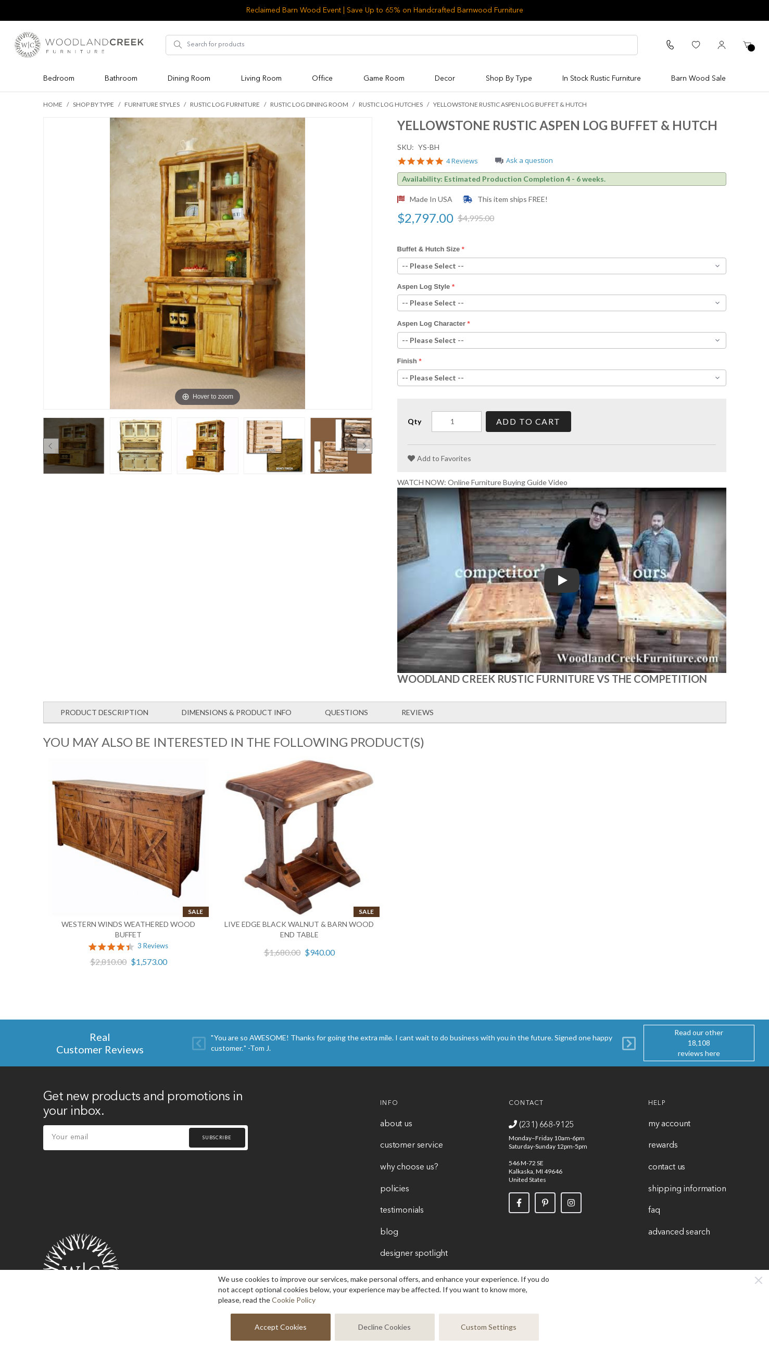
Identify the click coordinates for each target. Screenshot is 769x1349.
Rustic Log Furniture (225, 104)
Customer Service (411, 1145)
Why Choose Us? (409, 1167)
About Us (396, 1124)
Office (322, 78)
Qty (414, 421)
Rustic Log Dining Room (309, 104)
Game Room (384, 78)
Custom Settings (488, 1326)
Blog (389, 1232)
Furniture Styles (152, 104)
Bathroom (121, 78)
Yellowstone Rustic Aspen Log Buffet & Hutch (510, 104)
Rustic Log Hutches (391, 104)
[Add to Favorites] (439, 458)
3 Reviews (152, 946)
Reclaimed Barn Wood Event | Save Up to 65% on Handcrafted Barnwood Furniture (384, 10)
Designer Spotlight (414, 1254)
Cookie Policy (294, 1299)
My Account (669, 1124)
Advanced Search (679, 1232)
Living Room (261, 78)
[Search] (178, 45)
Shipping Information (687, 1189)
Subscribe (217, 1137)
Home (52, 104)
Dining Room (189, 78)
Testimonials (402, 1210)
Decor (445, 78)
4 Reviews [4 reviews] (462, 161)
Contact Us (666, 1167)
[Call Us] (670, 44)
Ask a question (529, 161)
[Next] (629, 1042)
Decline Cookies (384, 1326)
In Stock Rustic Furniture (601, 78)
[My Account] (721, 45)
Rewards (663, 1145)
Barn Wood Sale (698, 78)
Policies (394, 1189)
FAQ (654, 1210)
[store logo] (79, 45)
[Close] (758, 1280)
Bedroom (58, 78)
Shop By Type (509, 78)
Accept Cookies (281, 1326)
